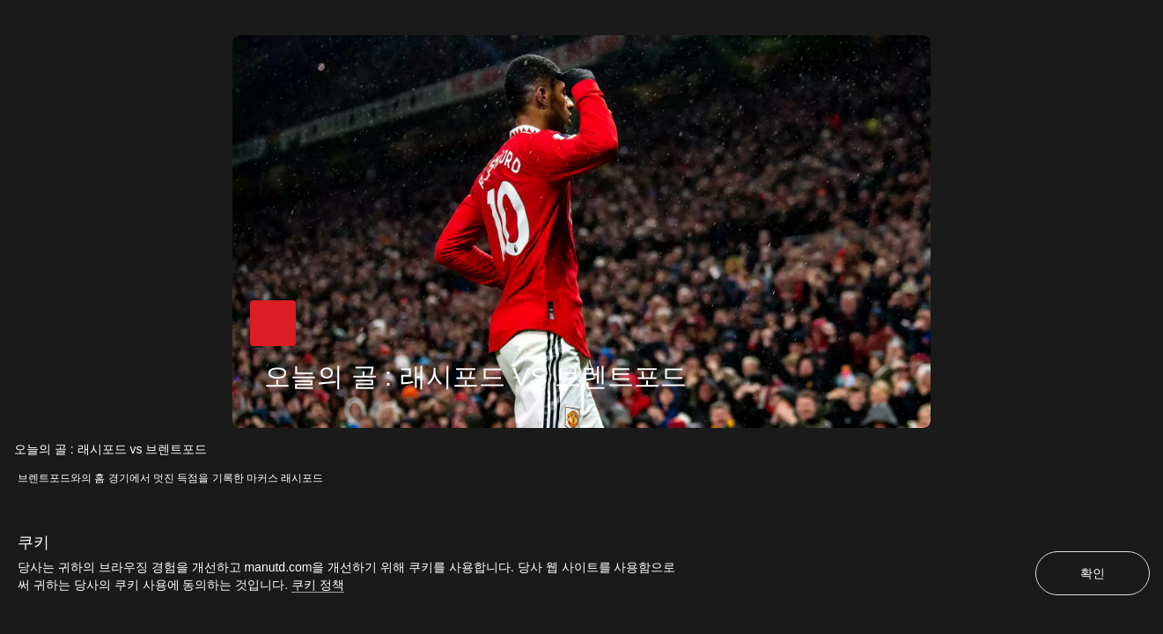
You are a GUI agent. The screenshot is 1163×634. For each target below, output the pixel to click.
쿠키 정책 (317, 585)
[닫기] (1152, 10)
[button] (273, 323)
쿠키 (33, 542)
